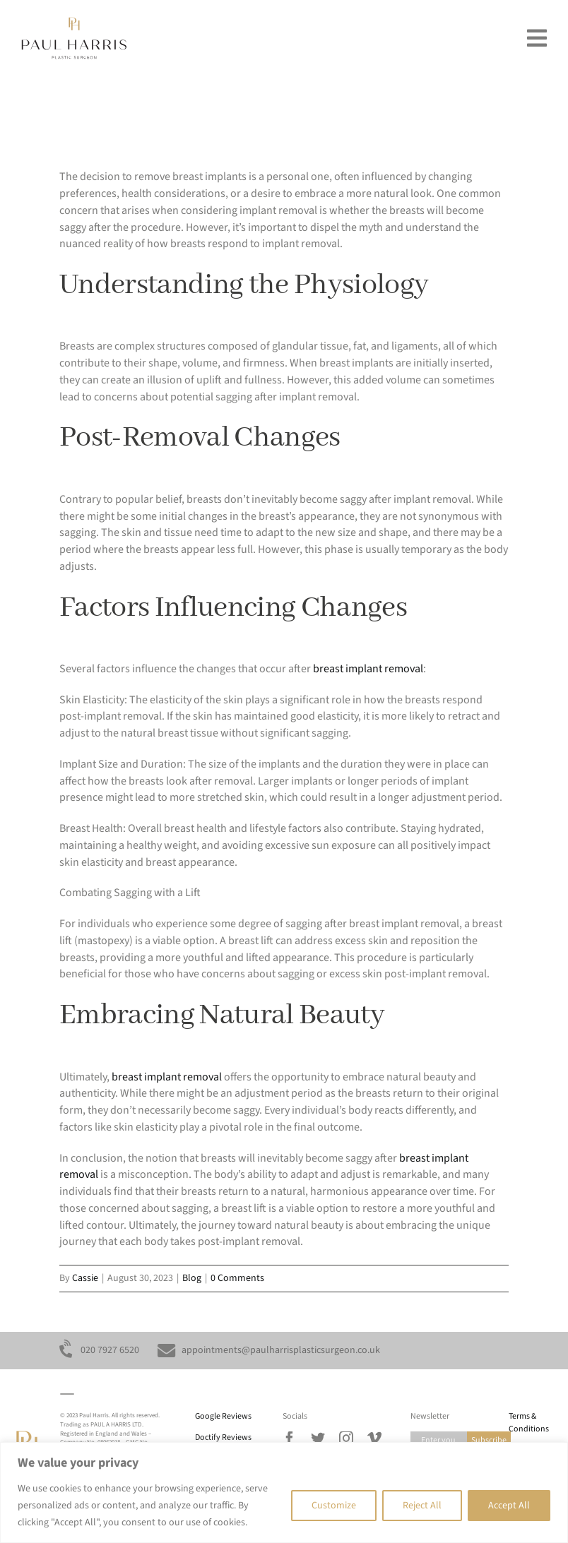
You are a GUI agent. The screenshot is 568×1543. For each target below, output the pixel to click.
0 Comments (237, 1278)
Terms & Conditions (529, 1422)
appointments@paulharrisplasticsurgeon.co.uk (281, 1350)
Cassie (85, 1278)
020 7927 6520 (110, 1350)
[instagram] (346, 1438)
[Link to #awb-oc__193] (537, 38)
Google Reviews (223, 1416)
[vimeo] (374, 1438)
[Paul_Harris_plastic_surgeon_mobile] (74, 22)
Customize (334, 1506)
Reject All (422, 1506)
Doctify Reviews (223, 1437)
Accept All (509, 1506)
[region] (284, 1492)
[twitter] (318, 1438)
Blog (191, 1278)
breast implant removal (368, 669)
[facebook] (290, 1438)
